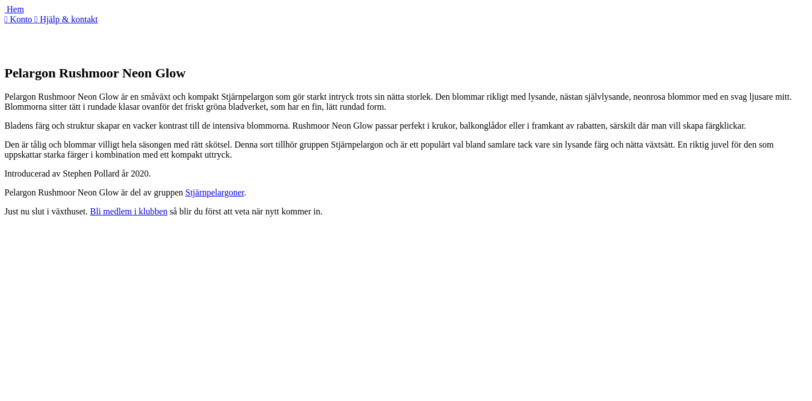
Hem (14, 9)
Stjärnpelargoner (214, 192)
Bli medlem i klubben (129, 211)
